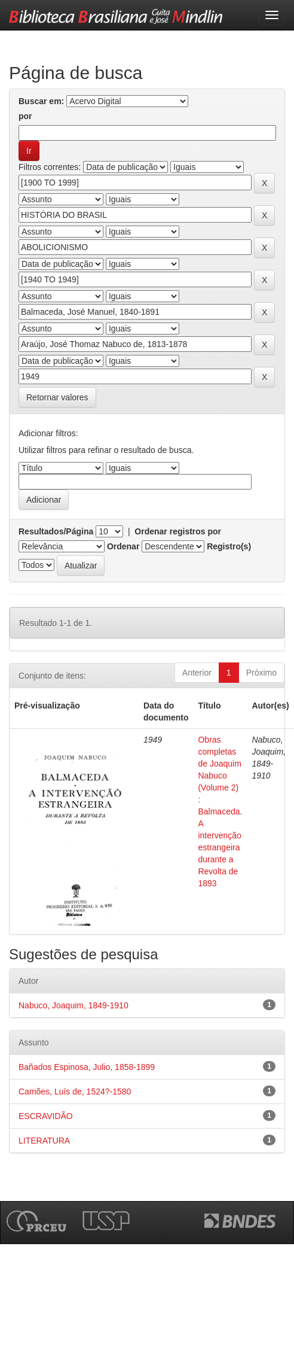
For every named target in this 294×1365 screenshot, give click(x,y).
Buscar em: (41, 101)
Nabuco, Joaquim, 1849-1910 (73, 1005)
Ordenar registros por (177, 531)
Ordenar (123, 546)
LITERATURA (44, 1140)
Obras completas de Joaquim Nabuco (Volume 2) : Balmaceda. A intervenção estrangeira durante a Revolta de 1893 (220, 811)
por (25, 116)
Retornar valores (57, 397)
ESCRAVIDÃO (46, 1116)
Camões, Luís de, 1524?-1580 (75, 1091)
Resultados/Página (56, 531)
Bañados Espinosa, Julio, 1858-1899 (87, 1067)
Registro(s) (229, 546)
